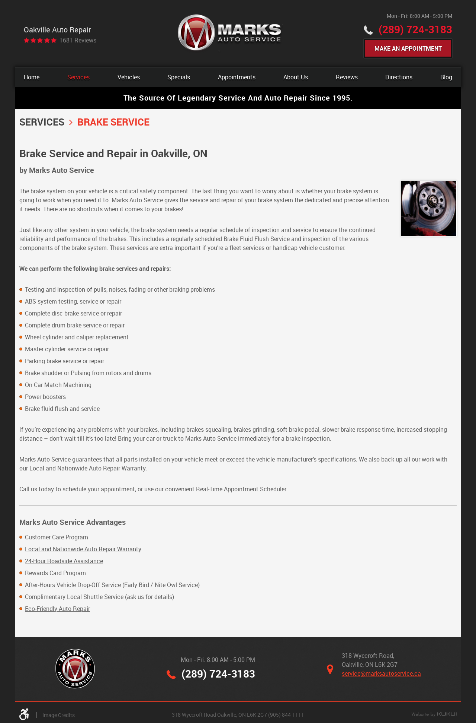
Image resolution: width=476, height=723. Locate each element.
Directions (398, 77)
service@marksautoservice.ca (381, 673)
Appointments (236, 77)
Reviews (347, 77)
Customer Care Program (56, 537)
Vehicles (129, 77)
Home (31, 77)
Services (78, 77)
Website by (434, 715)
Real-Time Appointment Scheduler (241, 489)
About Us (295, 77)
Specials (178, 77)
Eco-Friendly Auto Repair (57, 609)
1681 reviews (78, 40)
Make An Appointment (408, 48)
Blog (446, 77)
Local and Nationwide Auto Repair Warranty (87, 468)
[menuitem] (31, 77)
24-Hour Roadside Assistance (64, 561)
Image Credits (58, 715)
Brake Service (113, 122)
